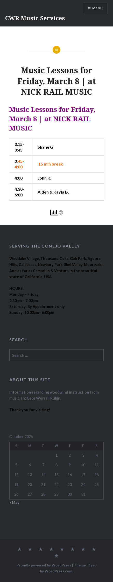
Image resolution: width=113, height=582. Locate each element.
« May (14, 502)
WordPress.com (58, 571)
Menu (97, 8)
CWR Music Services (35, 18)
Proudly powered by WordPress (44, 565)
